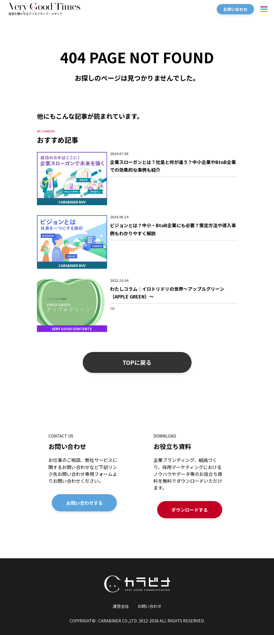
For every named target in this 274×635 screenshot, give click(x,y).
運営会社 (121, 606)
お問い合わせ (149, 606)
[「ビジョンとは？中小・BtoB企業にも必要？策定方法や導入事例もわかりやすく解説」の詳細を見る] (137, 241)
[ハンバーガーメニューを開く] (264, 9)
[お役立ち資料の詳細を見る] (189, 476)
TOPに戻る (137, 362)
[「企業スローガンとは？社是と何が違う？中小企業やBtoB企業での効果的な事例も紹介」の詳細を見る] (137, 178)
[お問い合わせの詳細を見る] (84, 476)
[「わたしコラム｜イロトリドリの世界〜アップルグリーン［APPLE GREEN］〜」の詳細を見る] (137, 305)
